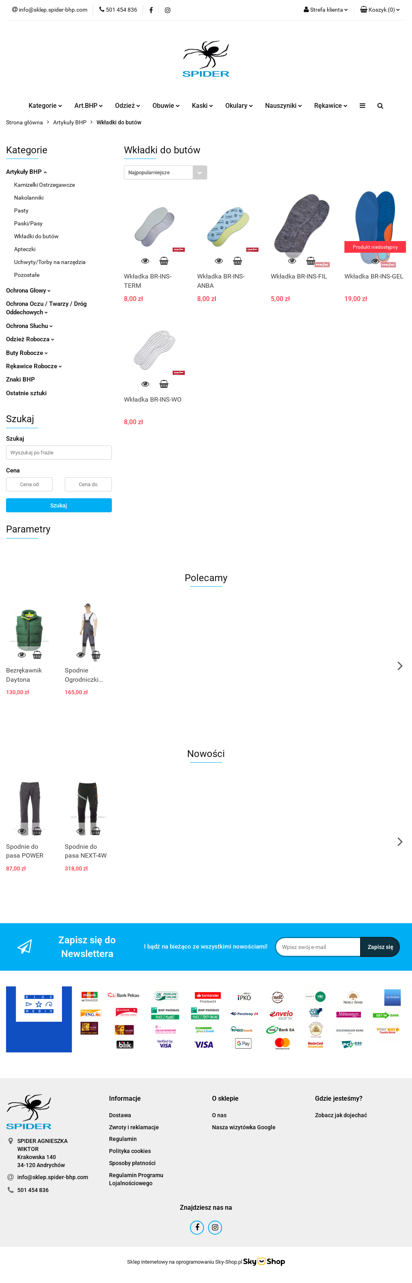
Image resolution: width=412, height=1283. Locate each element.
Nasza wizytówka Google (244, 1127)
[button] (380, 10)
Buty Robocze (27, 353)
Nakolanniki (28, 197)
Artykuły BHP (26, 171)
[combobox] (165, 172)
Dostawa (120, 1115)
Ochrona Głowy (28, 290)
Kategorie (45, 105)
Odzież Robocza (30, 339)
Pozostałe (26, 275)
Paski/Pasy (28, 223)
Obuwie (166, 105)
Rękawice (331, 105)
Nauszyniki (283, 105)
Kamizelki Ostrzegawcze (44, 185)
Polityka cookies (130, 1151)
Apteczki (24, 249)
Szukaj (58, 505)
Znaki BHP (20, 379)
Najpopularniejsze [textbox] (149, 172)
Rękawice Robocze (34, 366)
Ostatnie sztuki (26, 393)
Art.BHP (88, 105)
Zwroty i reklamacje (134, 1127)
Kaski (202, 105)
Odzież (127, 105)
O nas (219, 1115)
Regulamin (123, 1139)
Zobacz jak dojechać (341, 1115)
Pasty (21, 210)
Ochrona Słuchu (29, 326)
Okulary (239, 105)
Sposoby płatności (132, 1163)
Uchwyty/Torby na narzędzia (50, 262)
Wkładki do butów (36, 236)
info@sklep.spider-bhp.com (52, 1177)
